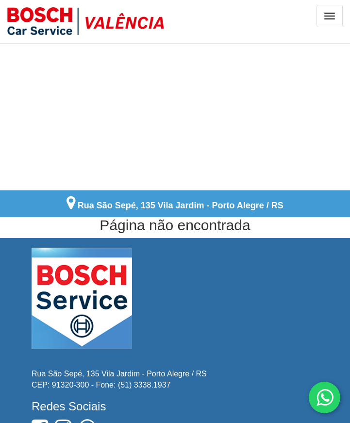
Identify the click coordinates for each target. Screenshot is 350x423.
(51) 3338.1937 (144, 384)
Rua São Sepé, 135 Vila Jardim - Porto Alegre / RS (180, 205)
